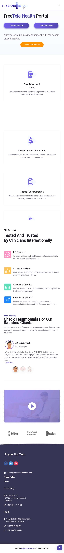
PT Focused (19, 252)
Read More (9, 363)
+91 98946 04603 (13, 526)
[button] (15, 369)
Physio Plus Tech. (27, 548)
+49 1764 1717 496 (14, 505)
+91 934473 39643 (14, 530)
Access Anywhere (22, 268)
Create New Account (32, 45)
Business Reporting (22, 297)
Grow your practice (22, 284)
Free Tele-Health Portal (32, 89)
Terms (6, 481)
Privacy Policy (9, 477)
